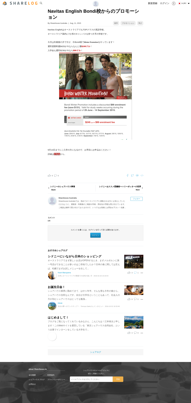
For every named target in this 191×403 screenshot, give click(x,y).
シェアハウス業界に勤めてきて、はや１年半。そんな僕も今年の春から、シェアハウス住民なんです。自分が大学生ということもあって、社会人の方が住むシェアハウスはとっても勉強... (84, 295)
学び (140, 23)
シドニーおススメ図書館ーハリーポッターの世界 (118, 188)
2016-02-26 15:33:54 (101, 276)
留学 (116, 23)
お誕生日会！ (56, 287)
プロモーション (128, 23)
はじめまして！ (58, 317)
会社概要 (32, 375)
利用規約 (50, 375)
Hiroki (60, 303)
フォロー (136, 199)
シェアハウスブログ (37, 380)
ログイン (95, 235)
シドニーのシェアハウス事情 (72, 188)
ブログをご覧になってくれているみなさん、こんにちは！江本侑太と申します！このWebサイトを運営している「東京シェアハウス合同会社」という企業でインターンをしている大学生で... (84, 325)
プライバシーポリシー (56, 380)
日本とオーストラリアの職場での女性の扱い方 (75, 276)
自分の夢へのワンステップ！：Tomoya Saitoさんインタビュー (81, 306)
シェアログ (95, 352)
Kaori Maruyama (64, 273)
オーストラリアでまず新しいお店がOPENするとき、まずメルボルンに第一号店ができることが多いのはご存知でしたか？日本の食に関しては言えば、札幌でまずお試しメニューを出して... (84, 264)
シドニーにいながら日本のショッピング (74, 256)
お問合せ (32, 384)
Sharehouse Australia (58, 23)
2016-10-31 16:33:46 (112, 306)
